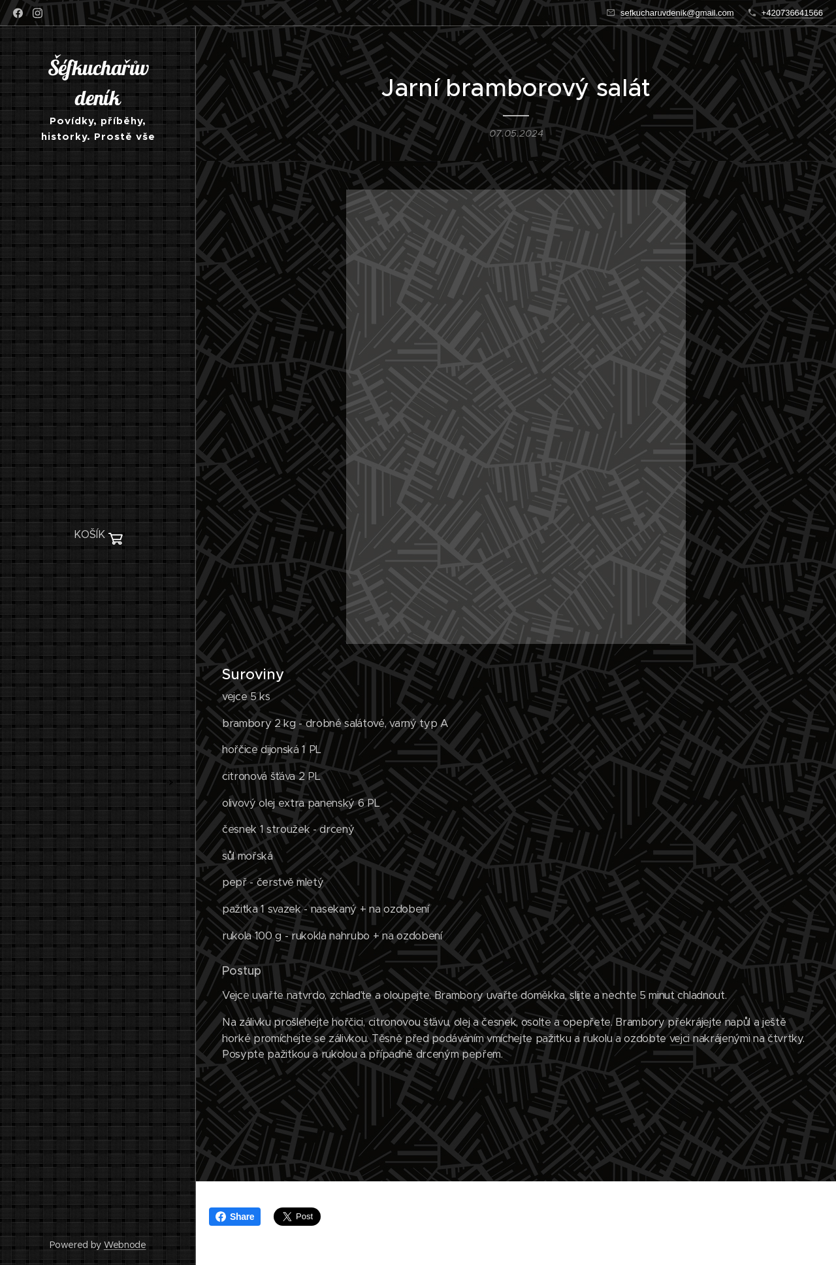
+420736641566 (792, 13)
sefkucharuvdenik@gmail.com (677, 13)
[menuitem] (98, 574)
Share (235, 1216)
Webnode (125, 1245)
